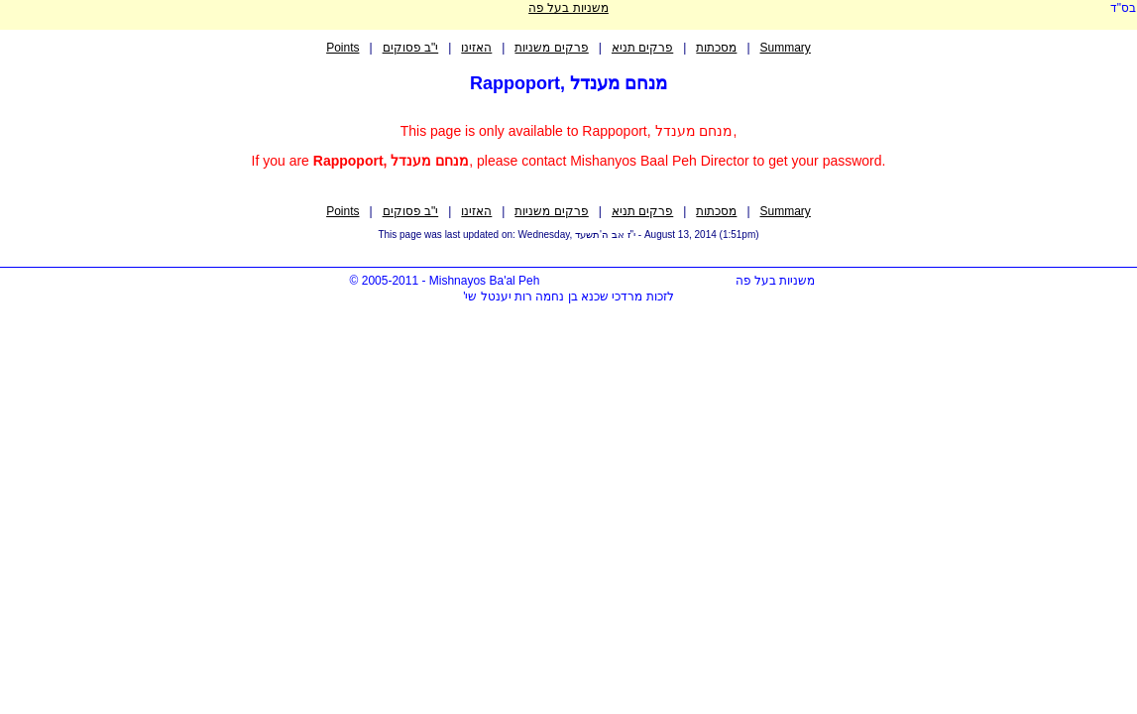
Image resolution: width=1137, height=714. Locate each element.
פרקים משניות (551, 48)
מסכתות (716, 48)
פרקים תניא (642, 48)
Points (342, 48)
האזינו (476, 48)
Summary (785, 48)
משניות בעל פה (568, 8)
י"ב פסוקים (411, 48)
